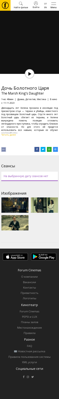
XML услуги (29, 362)
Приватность (29, 293)
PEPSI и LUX (29, 317)
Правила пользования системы (29, 357)
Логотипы (29, 298)
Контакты (29, 287)
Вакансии (29, 282)
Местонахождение (29, 327)
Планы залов (29, 322)
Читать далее (8, 134)
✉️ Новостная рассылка (29, 351)
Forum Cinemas (29, 311)
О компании (29, 276)
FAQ (29, 346)
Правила (30, 333)
